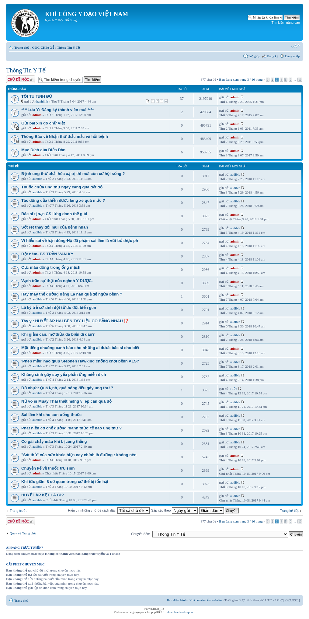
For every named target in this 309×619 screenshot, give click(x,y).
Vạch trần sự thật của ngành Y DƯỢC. (57, 280)
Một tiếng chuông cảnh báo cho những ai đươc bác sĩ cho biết (80, 347)
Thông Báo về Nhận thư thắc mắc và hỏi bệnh (64, 136)
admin (234, 97)
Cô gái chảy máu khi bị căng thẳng (54, 441)
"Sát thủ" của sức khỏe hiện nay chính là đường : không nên (79, 455)
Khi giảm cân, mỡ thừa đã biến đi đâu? (58, 334)
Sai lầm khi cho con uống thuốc (51, 414)
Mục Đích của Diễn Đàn (43, 150)
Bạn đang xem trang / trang (240, 79)
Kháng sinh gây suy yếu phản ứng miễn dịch (63, 374)
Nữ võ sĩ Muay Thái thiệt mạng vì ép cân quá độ (66, 401)
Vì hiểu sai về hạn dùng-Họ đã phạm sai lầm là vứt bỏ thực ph (79, 240)
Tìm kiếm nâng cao (286, 22)
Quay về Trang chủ (23, 533)
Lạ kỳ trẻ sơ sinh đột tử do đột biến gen (58, 307)
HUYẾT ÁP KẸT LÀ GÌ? (42, 495)
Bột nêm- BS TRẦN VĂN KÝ (47, 254)
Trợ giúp (254, 56)
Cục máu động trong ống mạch (50, 267)
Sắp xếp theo (174, 510)
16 (299, 79)
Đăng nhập (292, 56)
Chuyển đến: (140, 534)
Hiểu (233, 388)
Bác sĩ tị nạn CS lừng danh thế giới (54, 214)
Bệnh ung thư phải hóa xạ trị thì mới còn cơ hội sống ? (73, 173)
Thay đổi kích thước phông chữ (295, 46)
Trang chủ (21, 47)
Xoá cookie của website (205, 600)
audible (37, 178)
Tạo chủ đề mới (20, 79)
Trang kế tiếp (289, 510)
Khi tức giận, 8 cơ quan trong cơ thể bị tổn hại (64, 481)
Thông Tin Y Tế (68, 47)
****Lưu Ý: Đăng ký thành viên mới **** (57, 109)
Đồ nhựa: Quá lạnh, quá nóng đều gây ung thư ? (67, 388)
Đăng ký (272, 56)
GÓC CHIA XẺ (43, 47)
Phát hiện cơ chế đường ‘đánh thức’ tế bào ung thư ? (71, 428)
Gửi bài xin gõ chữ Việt (43, 123)
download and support (181, 612)
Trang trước (18, 510)
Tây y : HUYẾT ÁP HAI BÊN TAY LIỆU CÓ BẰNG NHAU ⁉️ (75, 321)
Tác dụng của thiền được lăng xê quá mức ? (63, 200)
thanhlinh (41, 101)
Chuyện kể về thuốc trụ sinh (48, 468)
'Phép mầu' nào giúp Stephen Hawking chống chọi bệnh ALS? (80, 361)
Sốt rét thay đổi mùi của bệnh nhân (54, 227)
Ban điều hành (177, 600)
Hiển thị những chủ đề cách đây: (109, 510)
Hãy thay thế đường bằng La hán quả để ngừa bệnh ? (71, 294)
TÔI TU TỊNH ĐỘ (36, 96)
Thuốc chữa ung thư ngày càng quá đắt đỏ (61, 187)
